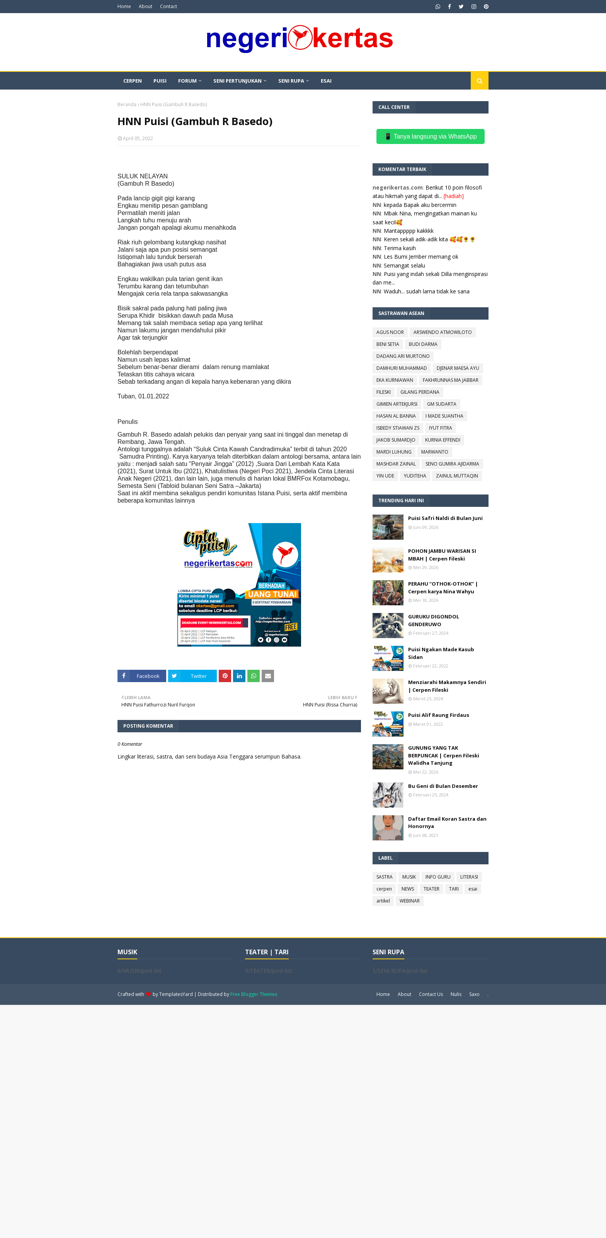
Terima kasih (400, 248)
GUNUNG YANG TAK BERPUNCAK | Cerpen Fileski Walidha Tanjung (443, 755)
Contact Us (431, 994)
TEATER (431, 889)
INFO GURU (438, 877)
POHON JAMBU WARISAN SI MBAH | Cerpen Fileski (442, 554)
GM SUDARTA (441, 404)
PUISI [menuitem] (160, 80)
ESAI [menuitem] (326, 80)
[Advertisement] (232, 1120)
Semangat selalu (404, 265)
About (145, 6)
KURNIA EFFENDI (442, 440)
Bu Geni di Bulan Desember (443, 785)
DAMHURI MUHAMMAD (401, 368)
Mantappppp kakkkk (409, 230)
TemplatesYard (176, 994)
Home (124, 6)
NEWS (408, 889)
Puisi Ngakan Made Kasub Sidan (441, 653)
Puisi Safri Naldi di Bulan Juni (445, 518)
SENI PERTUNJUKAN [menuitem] (237, 80)
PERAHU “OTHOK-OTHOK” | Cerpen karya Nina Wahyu (443, 587)
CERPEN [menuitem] (132, 80)
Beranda (126, 104)
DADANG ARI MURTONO (403, 356)
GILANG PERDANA (419, 392)
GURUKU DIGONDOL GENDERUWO (433, 620)
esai (472, 889)
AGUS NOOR (390, 332)
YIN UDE (385, 476)
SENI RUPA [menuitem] (291, 80)
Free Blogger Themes (253, 994)
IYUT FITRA (440, 428)
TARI (454, 889)
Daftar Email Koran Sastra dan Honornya (447, 822)
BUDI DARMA (423, 344)
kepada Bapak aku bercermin (420, 204)
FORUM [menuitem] (187, 80)
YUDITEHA (415, 476)
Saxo (474, 994)
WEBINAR (410, 901)
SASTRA (384, 877)
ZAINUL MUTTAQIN (457, 476)
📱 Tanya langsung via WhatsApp (430, 136)
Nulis (456, 994)
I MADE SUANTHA (444, 416)
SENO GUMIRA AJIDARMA (452, 464)
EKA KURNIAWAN (394, 380)
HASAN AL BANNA (396, 416)
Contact (168, 6)
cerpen (384, 889)
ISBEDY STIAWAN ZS (397, 428)
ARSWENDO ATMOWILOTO (443, 332)
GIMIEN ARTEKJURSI (396, 404)
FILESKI (383, 392)
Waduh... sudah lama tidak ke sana (427, 291)
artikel (383, 901)
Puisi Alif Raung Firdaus (438, 714)
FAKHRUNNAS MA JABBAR (450, 380)
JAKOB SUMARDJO (395, 440)
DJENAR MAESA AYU (458, 368)
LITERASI (469, 877)
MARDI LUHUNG (394, 452)
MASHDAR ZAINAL (396, 464)
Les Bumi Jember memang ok (421, 256)
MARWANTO (434, 452)
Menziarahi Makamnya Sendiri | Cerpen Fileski (447, 686)
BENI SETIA (387, 344)
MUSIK (409, 877)
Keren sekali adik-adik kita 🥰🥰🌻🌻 (430, 239)
